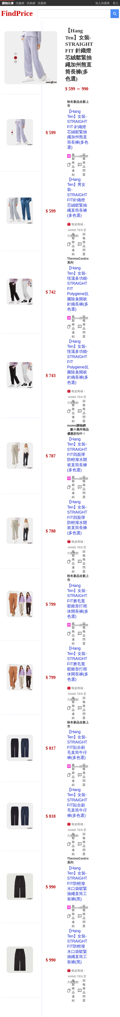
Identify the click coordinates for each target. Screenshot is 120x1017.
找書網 (20, 3)
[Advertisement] (80, 56)
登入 (115, 3)
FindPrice (17, 13)
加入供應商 (102, 3)
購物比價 (7, 3)
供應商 (42, 3)
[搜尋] (70, 13)
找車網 (31, 3)
